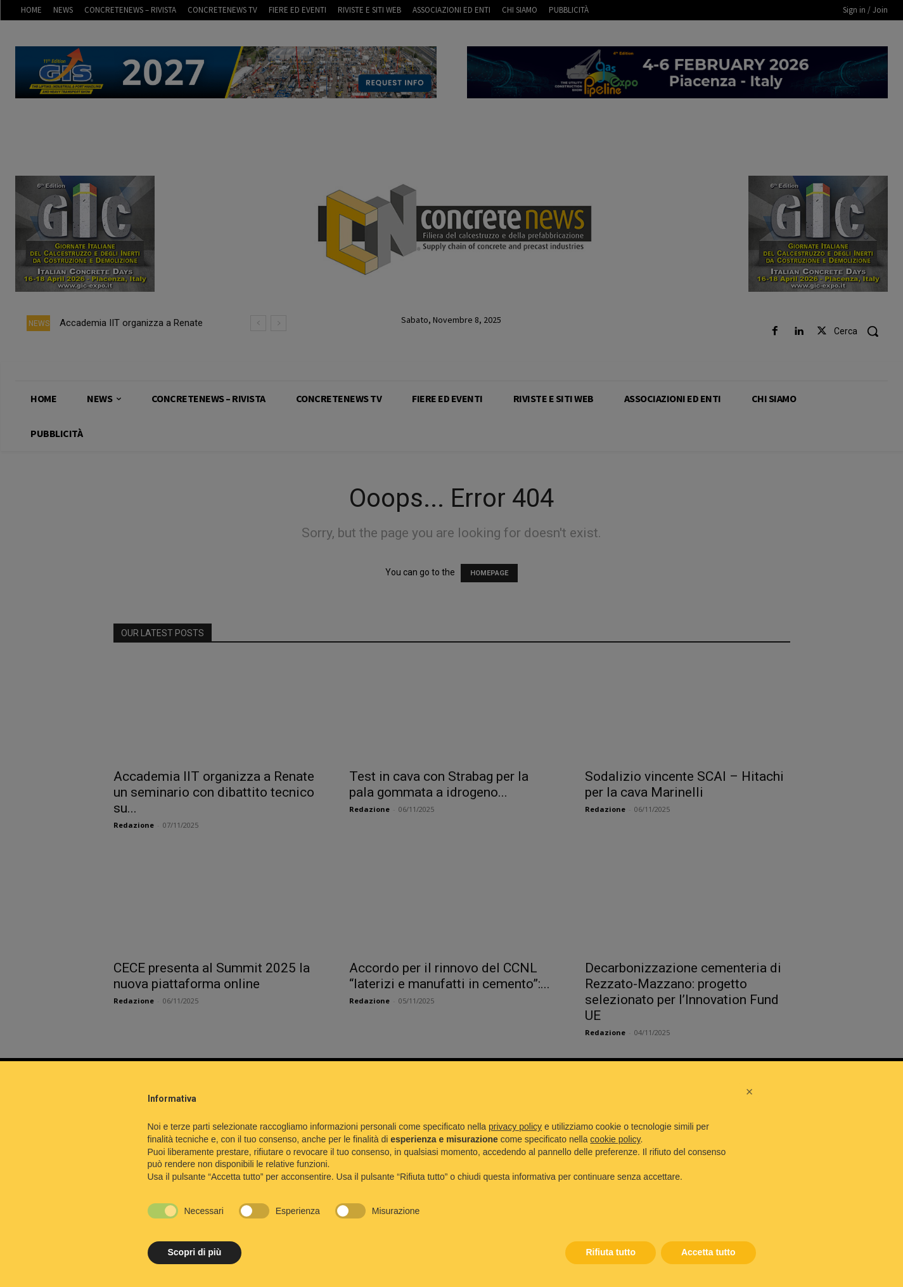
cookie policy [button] (615, 1139)
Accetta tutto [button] (708, 1252)
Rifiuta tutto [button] (611, 1252)
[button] (750, 1091)
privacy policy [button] (515, 1126)
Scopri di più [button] (195, 1252)
